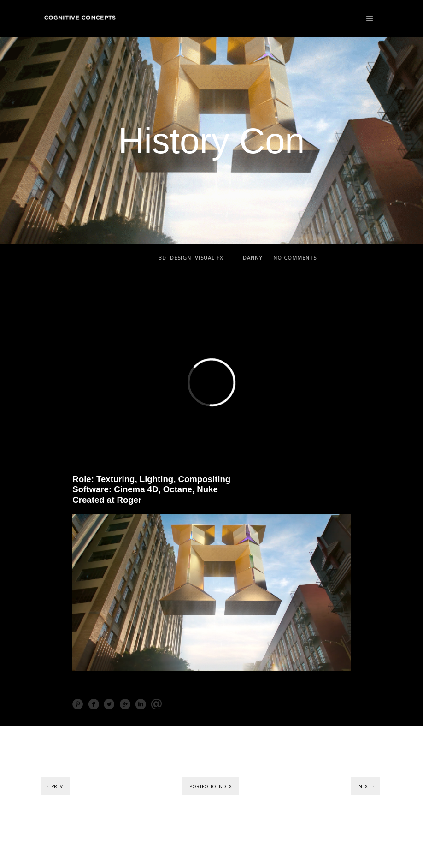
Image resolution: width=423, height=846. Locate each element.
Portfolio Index (210, 786)
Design (180, 257)
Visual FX (209, 257)
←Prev (55, 786)
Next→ (366, 786)
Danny (253, 257)
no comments (295, 257)
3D (162, 257)
